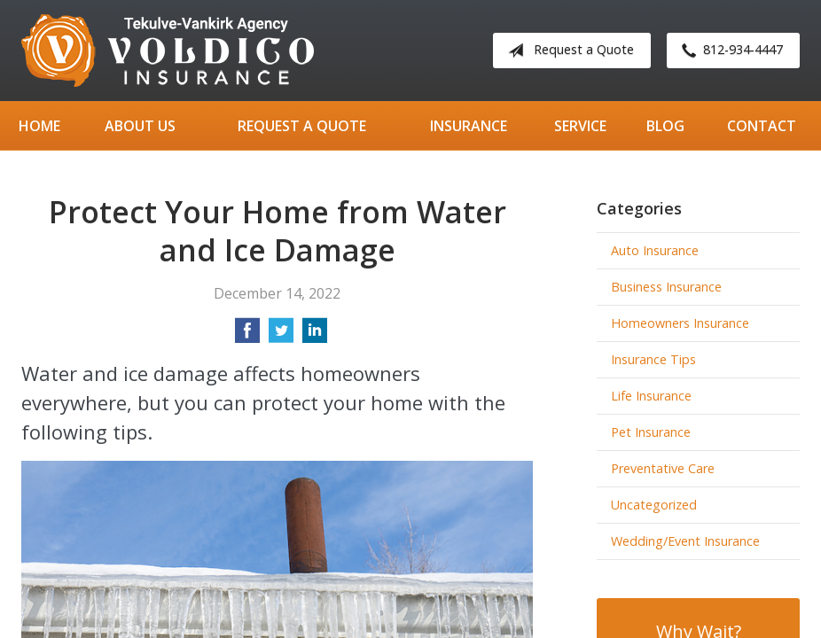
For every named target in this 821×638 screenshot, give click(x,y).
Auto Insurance (655, 250)
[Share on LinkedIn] (314, 336)
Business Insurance (666, 286)
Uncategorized (654, 504)
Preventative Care (663, 468)
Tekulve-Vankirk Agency (167, 50)
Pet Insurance (651, 432)
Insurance (468, 126)
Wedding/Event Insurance (685, 541)
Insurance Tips (653, 359)
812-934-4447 (729, 50)
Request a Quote (567, 50)
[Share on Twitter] (281, 336)
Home (39, 126)
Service (580, 126)
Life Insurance (651, 395)
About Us (140, 126)
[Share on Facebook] (247, 336)
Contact (761, 126)
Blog (665, 126)
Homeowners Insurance (680, 323)
